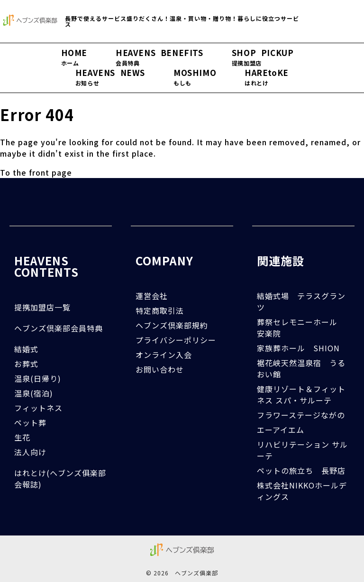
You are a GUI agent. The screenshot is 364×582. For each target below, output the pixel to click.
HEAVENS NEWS (110, 77)
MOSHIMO (194, 77)
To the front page (36, 172)
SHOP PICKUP (263, 57)
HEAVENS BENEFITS (159, 57)
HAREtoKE (267, 77)
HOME (74, 57)
